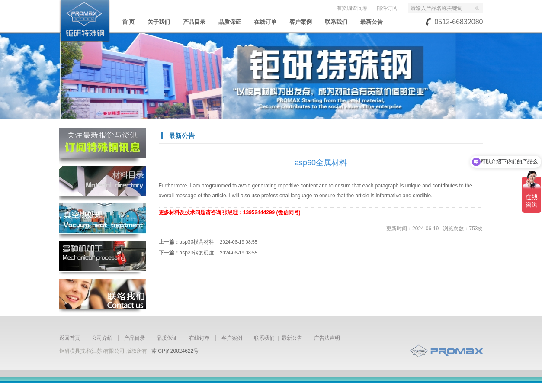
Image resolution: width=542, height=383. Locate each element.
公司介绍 (102, 338)
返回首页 (69, 338)
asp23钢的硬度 (219, 253)
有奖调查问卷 (352, 8)
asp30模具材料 (219, 242)
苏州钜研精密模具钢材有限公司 (84, 21)
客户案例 (300, 22)
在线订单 (265, 22)
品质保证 (229, 22)
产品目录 (194, 22)
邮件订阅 (387, 8)
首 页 (128, 22)
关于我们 (159, 22)
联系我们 (336, 22)
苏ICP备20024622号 (175, 351)
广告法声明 (327, 338)
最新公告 (371, 22)
